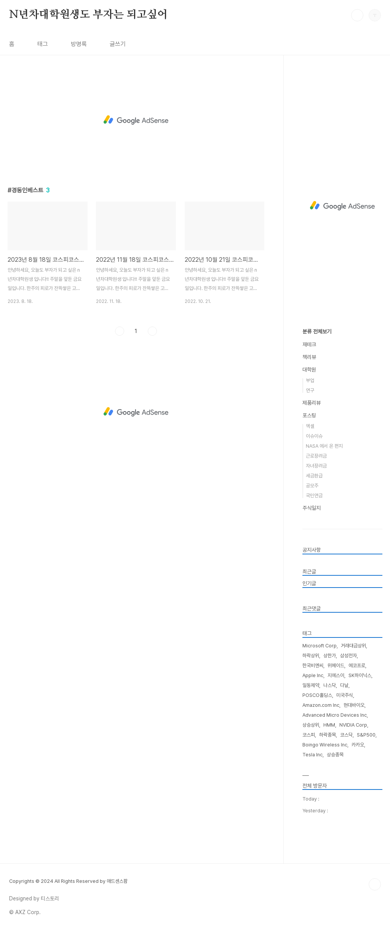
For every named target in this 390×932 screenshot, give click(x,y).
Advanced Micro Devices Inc (334, 715)
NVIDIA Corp (353, 725)
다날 (344, 685)
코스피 (308, 735)
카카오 (358, 745)
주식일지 (311, 508)
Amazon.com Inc (320, 705)
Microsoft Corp (319, 646)
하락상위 (310, 655)
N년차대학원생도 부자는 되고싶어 (88, 15)
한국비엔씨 (312, 665)
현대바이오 (354, 705)
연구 (310, 390)
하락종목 (327, 735)
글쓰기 (118, 44)
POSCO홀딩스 (317, 695)
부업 (310, 380)
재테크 (309, 344)
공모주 (312, 485)
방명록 (79, 44)
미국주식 (344, 695)
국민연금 (314, 495)
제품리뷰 (311, 403)
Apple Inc (312, 675)
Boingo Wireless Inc (324, 745)
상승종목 (335, 754)
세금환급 (314, 476)
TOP (375, 884)
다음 (152, 331)
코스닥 (346, 735)
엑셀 (310, 426)
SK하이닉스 (359, 675)
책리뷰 (309, 357)
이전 (119, 331)
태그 (42, 44)
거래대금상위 (353, 646)
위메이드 (336, 665)
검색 (357, 15)
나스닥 (329, 685)
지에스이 (336, 675)
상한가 (329, 655)
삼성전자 (348, 655)
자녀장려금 (316, 466)
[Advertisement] (136, 120)
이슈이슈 (314, 436)
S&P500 (366, 735)
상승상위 (310, 725)
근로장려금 (316, 456)
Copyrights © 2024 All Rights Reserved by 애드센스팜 (68, 881)
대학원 (309, 370)
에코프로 (356, 665)
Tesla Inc (312, 754)
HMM (329, 725)
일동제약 (310, 685)
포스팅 (309, 415)
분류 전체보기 (316, 331)
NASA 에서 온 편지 (324, 446)
